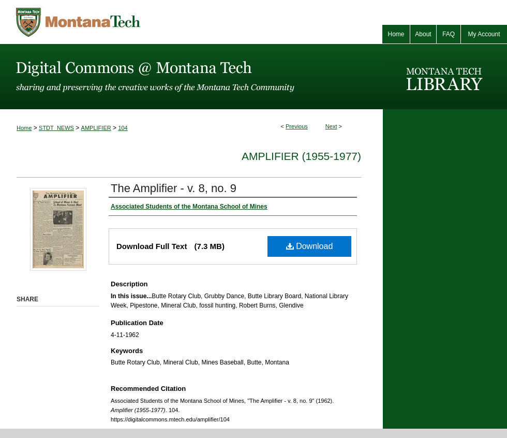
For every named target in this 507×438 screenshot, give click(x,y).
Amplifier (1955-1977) (301, 156)
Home (24, 128)
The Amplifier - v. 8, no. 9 (173, 188)
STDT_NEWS (56, 128)
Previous (297, 126)
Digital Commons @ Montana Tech (191, 76)
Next (331, 126)
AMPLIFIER (96, 128)
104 (122, 128)
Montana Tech (124, 22)
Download (309, 246)
